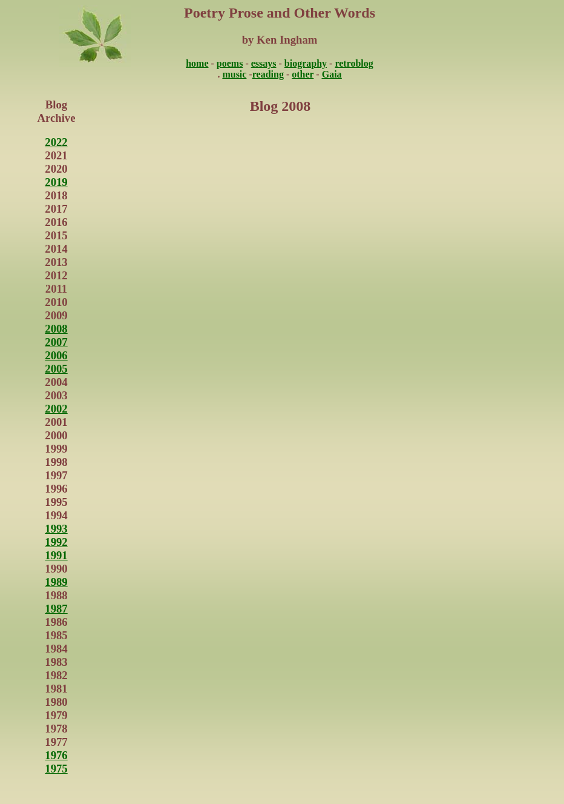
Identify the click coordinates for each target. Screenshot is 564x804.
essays (264, 63)
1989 (56, 582)
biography (305, 63)
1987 (56, 608)
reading (268, 74)
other (302, 74)
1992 (56, 542)
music (234, 74)
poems (230, 63)
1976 (56, 755)
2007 (56, 342)
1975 (56, 768)
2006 (56, 355)
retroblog (354, 63)
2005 (56, 368)
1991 (56, 555)
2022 (56, 142)
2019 (56, 182)
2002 (56, 408)
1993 (56, 528)
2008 (56, 328)
